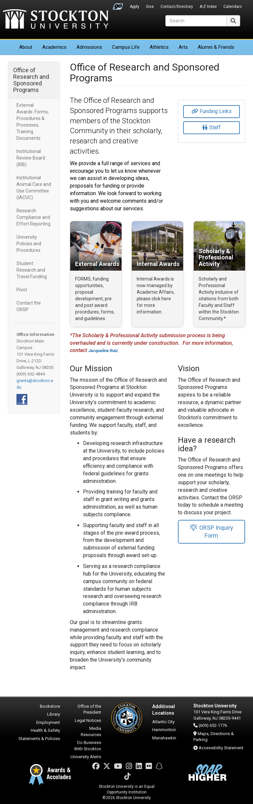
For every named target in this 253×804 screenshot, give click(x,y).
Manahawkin (164, 737)
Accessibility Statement (221, 747)
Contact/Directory (176, 6)
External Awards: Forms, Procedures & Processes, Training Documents (32, 122)
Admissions (89, 47)
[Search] (196, 20)
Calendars (232, 6)
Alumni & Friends (216, 47)
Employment (48, 722)
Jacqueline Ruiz (103, 350)
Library (53, 714)
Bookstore (50, 706)
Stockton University (55, 20)
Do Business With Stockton (87, 745)
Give (150, 6)
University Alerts (85, 756)
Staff (211, 127)
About (25, 47)
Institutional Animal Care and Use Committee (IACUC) (33, 187)
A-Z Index (208, 6)
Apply (134, 6)
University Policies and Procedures (28, 243)
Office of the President (89, 709)
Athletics (159, 47)
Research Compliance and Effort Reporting (33, 217)
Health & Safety (45, 730)
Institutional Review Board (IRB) (30, 158)
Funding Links (211, 111)
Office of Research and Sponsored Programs (31, 80)
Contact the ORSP (28, 306)
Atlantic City (163, 721)
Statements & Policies (39, 738)
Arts (183, 47)
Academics (54, 47)
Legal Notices (88, 720)
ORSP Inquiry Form (211, 531)
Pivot (21, 289)
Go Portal (118, 5)
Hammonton (164, 729)
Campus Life (126, 47)
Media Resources (91, 731)
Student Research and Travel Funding (31, 270)
